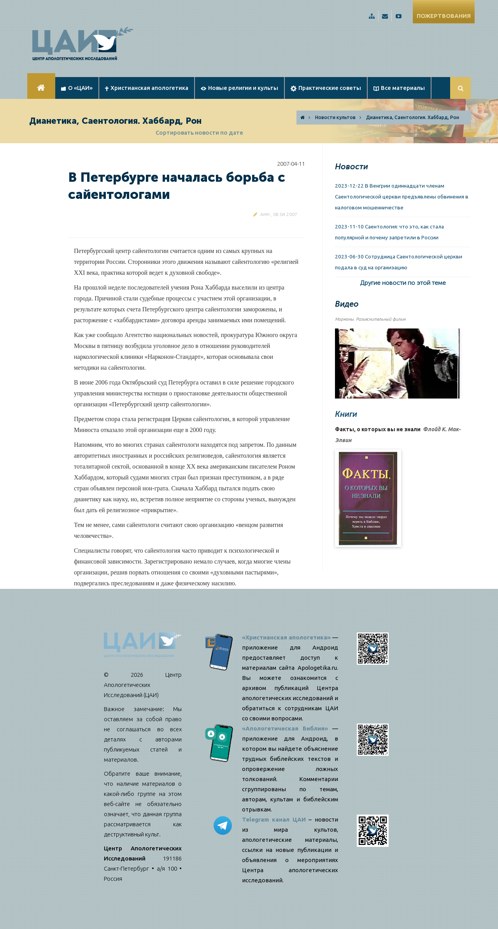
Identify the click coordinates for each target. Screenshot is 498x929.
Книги (346, 414)
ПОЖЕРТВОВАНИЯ (444, 15)
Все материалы (399, 87)
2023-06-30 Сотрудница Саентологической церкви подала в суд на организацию (398, 261)
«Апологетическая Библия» (285, 728)
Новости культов (335, 117)
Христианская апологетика (146, 87)
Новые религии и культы (239, 87)
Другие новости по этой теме (403, 282)
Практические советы (326, 87)
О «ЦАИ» (77, 87)
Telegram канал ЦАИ (274, 819)
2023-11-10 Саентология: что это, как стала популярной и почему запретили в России (389, 232)
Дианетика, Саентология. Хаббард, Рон (412, 117)
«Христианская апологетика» (286, 637)
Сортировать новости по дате (199, 132)
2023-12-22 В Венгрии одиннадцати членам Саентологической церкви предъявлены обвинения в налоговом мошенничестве (401, 197)
